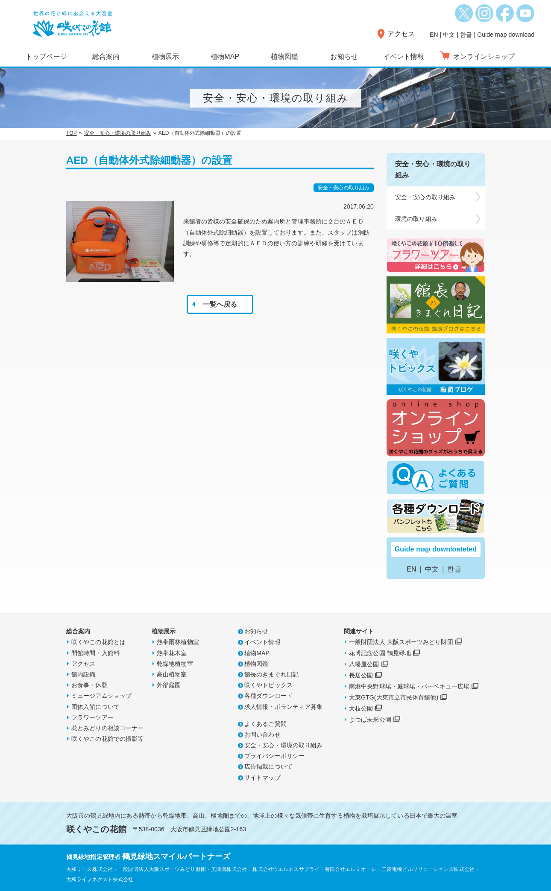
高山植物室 (172, 674)
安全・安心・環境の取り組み (117, 133)
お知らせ (344, 56)
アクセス (401, 34)
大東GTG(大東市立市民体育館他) (393, 697)
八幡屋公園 (364, 664)
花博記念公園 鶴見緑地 (380, 653)
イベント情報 (404, 56)
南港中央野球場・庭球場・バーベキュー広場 (409, 686)
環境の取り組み (416, 218)
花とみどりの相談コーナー (107, 728)
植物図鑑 (284, 56)
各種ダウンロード (268, 695)
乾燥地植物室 (175, 663)
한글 (466, 34)
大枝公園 (361, 708)
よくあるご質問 (265, 723)
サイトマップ (262, 777)
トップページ (46, 56)
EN (434, 34)
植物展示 (165, 56)
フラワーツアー (92, 717)
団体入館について (95, 706)
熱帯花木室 (172, 653)
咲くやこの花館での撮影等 (107, 738)
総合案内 (106, 56)
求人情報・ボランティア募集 (283, 706)
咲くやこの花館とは (98, 642)
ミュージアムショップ (101, 695)
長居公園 (361, 675)
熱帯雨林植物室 (178, 642)
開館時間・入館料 (95, 653)
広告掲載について (268, 766)
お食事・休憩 (89, 685)
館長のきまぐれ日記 (271, 674)
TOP (71, 133)
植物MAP (225, 56)
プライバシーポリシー (274, 755)
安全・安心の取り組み (425, 197)
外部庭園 (169, 685)
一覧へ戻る (220, 304)
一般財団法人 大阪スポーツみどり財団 (401, 642)
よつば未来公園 (370, 719)
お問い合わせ (262, 734)
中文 (449, 34)
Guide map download (505, 34)
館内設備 (83, 674)
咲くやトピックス (268, 685)
